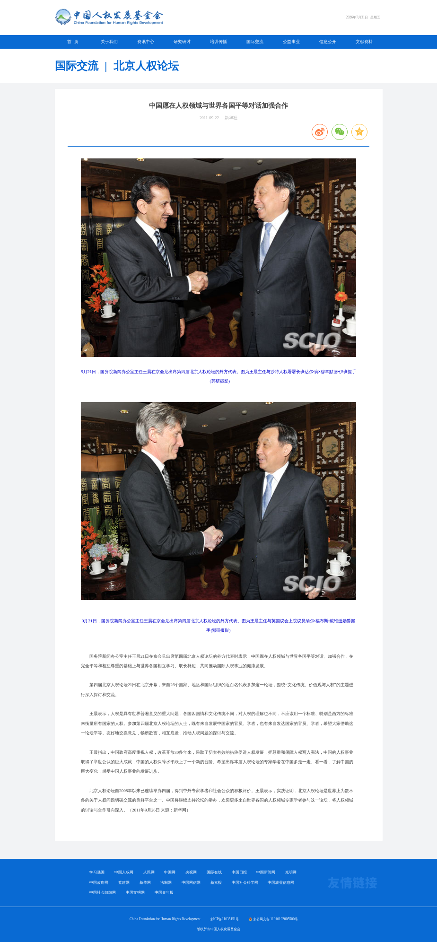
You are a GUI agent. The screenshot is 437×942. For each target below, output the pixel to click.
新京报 (216, 883)
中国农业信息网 (281, 883)
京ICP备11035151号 (224, 919)
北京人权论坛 (146, 66)
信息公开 (327, 41)
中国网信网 (191, 883)
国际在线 (214, 872)
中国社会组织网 (102, 892)
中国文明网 (135, 892)
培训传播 (218, 41)
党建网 (124, 883)
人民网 (149, 872)
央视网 (191, 872)
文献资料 (364, 41)
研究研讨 (182, 41)
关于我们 (109, 41)
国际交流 (254, 41)
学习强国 (97, 872)
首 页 (73, 41)
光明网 (291, 872)
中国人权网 (123, 872)
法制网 (166, 883)
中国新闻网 (265, 872)
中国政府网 (98, 883)
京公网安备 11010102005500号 (275, 919)
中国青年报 (164, 892)
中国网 (169, 872)
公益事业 (291, 41)
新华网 (145, 883)
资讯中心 (145, 41)
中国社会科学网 (245, 883)
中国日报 (239, 872)
